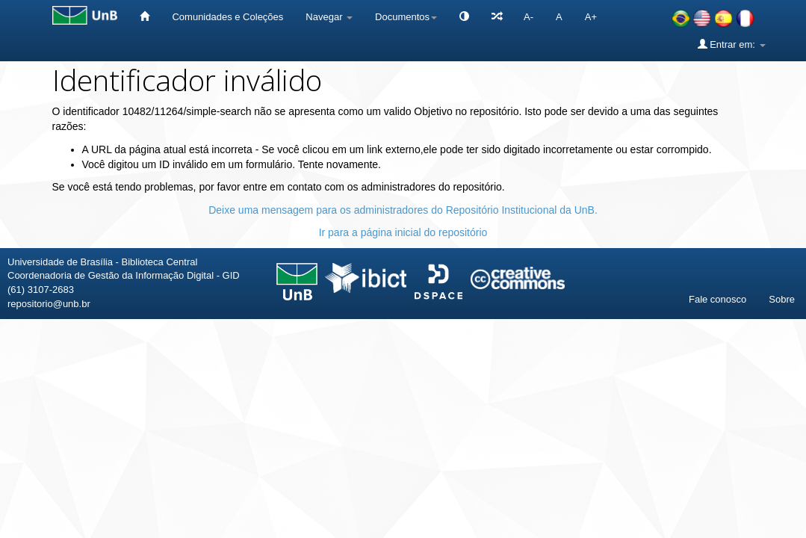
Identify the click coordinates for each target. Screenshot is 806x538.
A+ (591, 16)
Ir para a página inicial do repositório (403, 232)
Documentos (406, 16)
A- (528, 16)
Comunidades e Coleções (227, 16)
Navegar (329, 16)
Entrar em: (732, 44)
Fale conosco (717, 299)
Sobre (782, 299)
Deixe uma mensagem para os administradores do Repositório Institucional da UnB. (403, 210)
